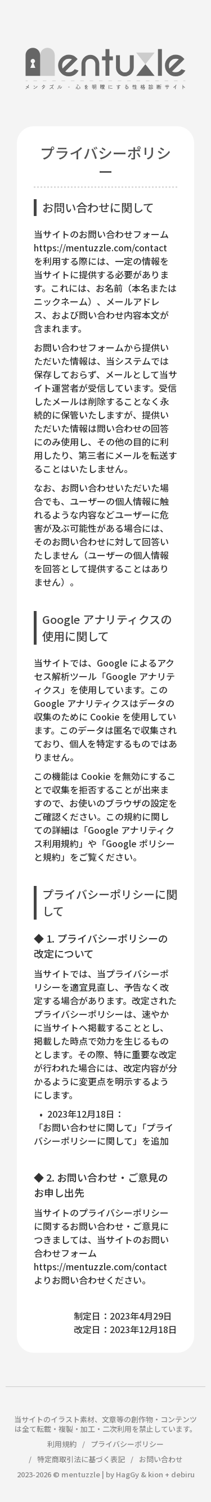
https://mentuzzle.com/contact (100, 247)
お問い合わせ (161, 1459)
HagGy (127, 1474)
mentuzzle (80, 1474)
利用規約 (62, 1444)
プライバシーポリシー (127, 1444)
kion (155, 1474)
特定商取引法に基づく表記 (81, 1459)
